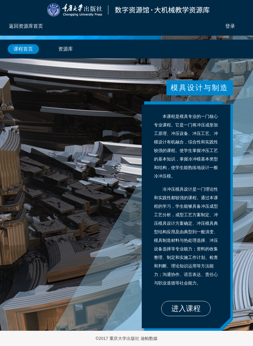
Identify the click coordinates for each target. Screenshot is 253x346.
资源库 (65, 48)
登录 (230, 26)
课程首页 (23, 48)
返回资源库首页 (26, 26)
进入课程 (186, 308)
